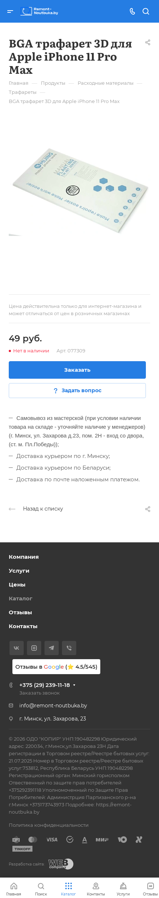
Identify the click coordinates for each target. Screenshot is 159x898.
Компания (24, 556)
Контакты (23, 626)
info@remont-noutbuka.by (53, 705)
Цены (17, 584)
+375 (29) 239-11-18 (44, 684)
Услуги (19, 570)
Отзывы (20, 612)
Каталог (20, 598)
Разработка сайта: (26, 864)
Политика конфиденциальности (49, 825)
